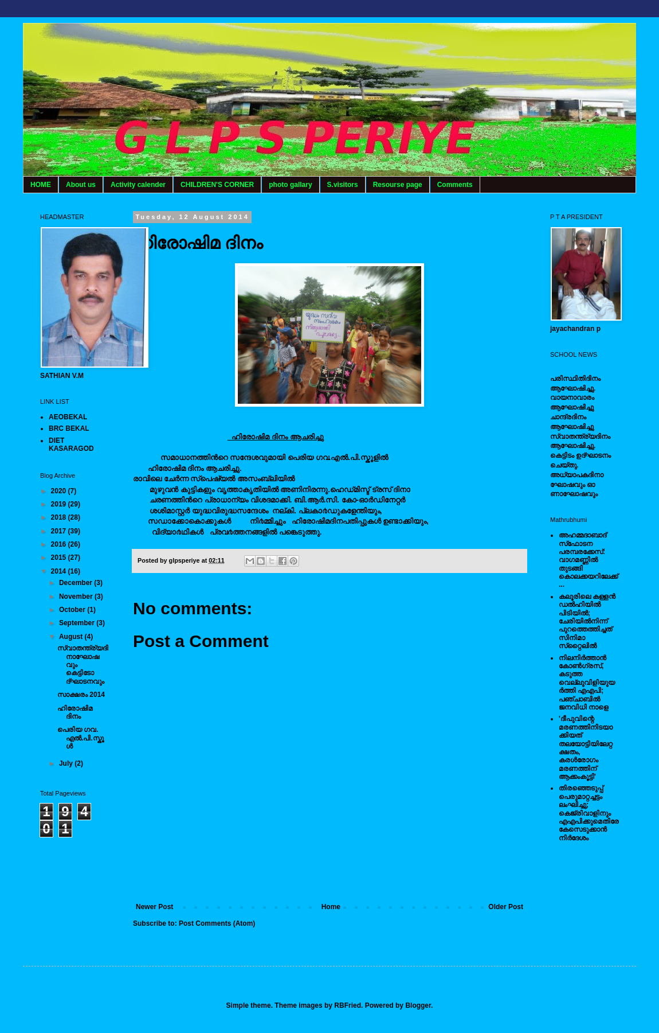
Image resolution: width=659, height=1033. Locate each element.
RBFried (347, 1005)
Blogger (418, 1005)
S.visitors (342, 185)
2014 (59, 571)
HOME (40, 185)
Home (330, 907)
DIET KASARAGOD (71, 444)
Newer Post (154, 907)
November (77, 596)
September (77, 623)
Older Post (505, 907)
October (73, 610)
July (66, 763)
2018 (59, 517)
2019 (59, 504)
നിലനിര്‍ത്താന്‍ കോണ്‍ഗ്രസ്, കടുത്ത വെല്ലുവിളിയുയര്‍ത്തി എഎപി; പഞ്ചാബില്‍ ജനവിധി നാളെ (587, 682)
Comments (455, 185)
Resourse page (397, 185)
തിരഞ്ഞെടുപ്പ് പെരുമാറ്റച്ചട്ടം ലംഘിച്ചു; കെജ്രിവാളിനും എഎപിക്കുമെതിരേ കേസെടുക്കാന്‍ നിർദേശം (589, 812)
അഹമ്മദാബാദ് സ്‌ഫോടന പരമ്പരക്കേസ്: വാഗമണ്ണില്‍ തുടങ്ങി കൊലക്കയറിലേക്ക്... (588, 559)
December (76, 583)
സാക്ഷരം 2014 (81, 695)
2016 (59, 544)
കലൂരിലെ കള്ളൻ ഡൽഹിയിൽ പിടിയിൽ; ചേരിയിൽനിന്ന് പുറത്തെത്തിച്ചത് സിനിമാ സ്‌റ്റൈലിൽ (587, 621)
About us (81, 185)
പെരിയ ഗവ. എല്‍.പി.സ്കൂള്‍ (80, 738)
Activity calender (138, 185)
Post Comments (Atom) (217, 923)
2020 (59, 491)
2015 (59, 557)
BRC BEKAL (69, 428)
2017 (59, 531)
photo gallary (290, 185)
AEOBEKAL (68, 417)
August (72, 637)
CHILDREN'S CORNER (217, 185)
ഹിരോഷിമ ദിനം (75, 712)
